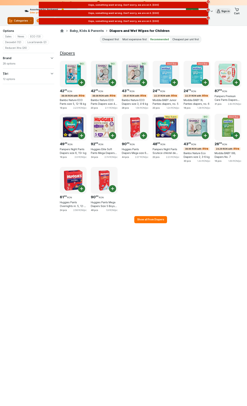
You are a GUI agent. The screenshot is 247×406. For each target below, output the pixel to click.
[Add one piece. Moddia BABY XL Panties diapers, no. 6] (205, 82)
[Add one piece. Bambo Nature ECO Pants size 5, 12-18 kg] (81, 82)
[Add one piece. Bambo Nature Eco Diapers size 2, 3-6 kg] (205, 135)
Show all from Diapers (150, 219)
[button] (223, 11)
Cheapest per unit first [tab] (185, 39)
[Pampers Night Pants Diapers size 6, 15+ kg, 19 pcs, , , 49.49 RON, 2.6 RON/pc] (73, 127)
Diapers (67, 53)
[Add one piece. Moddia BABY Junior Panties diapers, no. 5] (174, 82)
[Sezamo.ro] (62, 31)
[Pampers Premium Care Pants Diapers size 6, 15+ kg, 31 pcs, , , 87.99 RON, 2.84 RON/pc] (228, 74)
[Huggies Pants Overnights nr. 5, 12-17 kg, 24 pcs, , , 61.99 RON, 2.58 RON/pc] (73, 180)
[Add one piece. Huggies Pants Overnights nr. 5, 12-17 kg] (81, 188)
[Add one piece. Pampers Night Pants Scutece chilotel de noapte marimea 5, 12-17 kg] (174, 135)
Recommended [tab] (159, 39)
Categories (20, 20)
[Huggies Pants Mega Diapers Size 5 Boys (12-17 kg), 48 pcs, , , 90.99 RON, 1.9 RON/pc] (104, 180)
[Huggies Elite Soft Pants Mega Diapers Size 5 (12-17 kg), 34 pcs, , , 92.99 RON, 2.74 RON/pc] (104, 127)
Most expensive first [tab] (135, 39)
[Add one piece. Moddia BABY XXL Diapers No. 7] (236, 135)
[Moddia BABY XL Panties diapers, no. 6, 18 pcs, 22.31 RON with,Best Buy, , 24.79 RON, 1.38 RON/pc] (197, 74)
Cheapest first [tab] (110, 39)
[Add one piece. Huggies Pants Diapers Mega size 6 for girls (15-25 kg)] (143, 135)
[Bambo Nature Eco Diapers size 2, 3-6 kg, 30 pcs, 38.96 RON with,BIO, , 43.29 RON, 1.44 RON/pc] (197, 127)
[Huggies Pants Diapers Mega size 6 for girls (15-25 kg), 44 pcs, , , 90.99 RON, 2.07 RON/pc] (135, 127)
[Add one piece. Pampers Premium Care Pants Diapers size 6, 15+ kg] (236, 82)
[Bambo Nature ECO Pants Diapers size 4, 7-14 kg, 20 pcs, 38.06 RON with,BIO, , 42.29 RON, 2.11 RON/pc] (104, 74)
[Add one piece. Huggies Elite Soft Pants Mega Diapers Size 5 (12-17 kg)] (112, 135)
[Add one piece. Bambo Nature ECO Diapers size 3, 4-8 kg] (143, 82)
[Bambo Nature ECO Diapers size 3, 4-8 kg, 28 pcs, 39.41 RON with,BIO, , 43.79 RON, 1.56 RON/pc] (135, 74)
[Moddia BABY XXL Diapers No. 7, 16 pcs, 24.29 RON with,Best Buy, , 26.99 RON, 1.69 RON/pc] (228, 127)
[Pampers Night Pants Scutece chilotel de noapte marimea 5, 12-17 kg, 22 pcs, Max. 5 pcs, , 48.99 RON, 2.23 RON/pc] (166, 127)
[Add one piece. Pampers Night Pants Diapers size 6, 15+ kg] (81, 135)
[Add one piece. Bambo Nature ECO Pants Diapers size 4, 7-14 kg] (112, 82)
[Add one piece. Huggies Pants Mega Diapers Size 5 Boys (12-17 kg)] (112, 188)
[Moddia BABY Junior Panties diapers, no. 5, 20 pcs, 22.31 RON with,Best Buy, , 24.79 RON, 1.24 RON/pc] (166, 74)
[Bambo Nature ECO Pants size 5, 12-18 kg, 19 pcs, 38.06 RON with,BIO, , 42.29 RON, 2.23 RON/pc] (73, 74)
